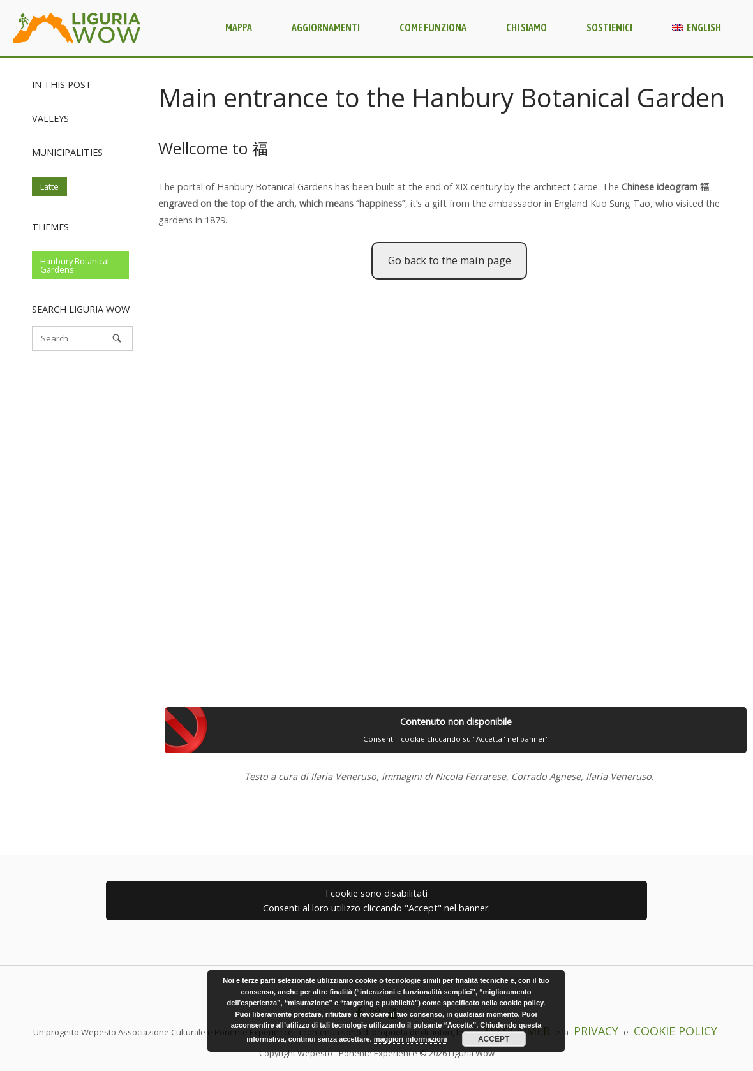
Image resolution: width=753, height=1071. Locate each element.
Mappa (238, 27)
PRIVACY (596, 1030)
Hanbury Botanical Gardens (74, 265)
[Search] (117, 338)
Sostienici (609, 27)
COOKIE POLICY (675, 1030)
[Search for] (82, 338)
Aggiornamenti (326, 27)
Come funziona (432, 27)
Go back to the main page (449, 260)
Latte (49, 186)
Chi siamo (526, 27)
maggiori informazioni (410, 1039)
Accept (493, 1039)
